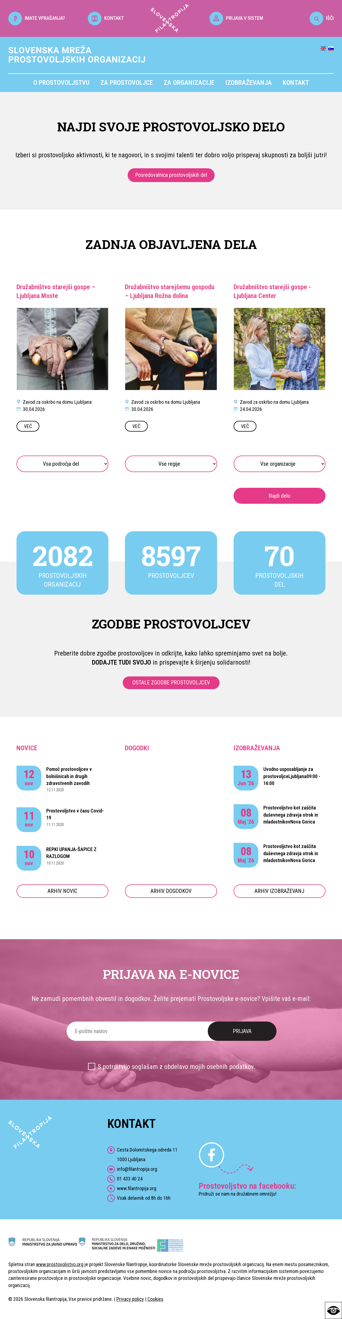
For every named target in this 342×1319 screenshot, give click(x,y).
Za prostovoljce (126, 82)
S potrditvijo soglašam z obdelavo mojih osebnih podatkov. (176, 1067)
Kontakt (296, 82)
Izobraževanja (248, 82)
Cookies (155, 1299)
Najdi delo (279, 495)
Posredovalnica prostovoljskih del (171, 175)
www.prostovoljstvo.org (59, 1264)
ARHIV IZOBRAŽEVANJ (279, 891)
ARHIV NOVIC (62, 891)
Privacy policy (130, 1299)
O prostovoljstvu (61, 82)
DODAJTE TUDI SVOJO (121, 662)
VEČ (28, 426)
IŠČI (322, 18)
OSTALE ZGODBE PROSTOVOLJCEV (171, 682)
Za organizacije (189, 82)
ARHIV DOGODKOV (171, 891)
